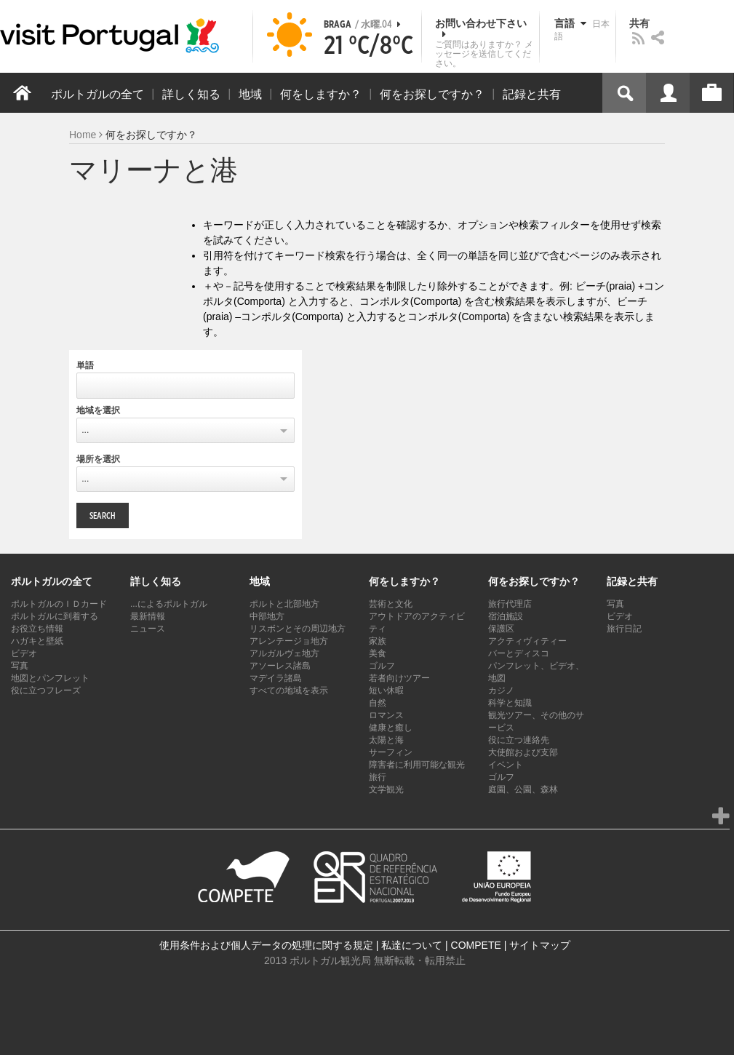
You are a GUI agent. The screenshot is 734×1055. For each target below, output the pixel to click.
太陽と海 (386, 740)
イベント (505, 765)
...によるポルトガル (168, 604)
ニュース (147, 629)
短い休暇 (386, 690)
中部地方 (267, 616)
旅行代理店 (510, 604)
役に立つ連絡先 (518, 740)
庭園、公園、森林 (523, 789)
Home (82, 134)
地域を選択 (98, 410)
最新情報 (147, 616)
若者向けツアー (399, 678)
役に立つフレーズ (46, 690)
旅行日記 (624, 629)
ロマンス (386, 715)
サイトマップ (539, 945)
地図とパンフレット (50, 678)
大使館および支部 (523, 752)
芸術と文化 (390, 604)
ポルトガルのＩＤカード (59, 604)
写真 (19, 666)
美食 (377, 653)
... (85, 430)
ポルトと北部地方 (284, 604)
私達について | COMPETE (441, 945)
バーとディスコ (518, 653)
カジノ (501, 690)
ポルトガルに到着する (54, 616)
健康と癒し (390, 727)
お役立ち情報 (37, 629)
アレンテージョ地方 (289, 641)
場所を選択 (98, 459)
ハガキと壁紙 (37, 641)
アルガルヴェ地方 (284, 653)
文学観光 (386, 789)
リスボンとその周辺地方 (298, 629)
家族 (377, 641)
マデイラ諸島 (276, 678)
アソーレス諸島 (280, 666)
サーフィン (390, 752)
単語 (85, 365)
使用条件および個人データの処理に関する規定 (266, 945)
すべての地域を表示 (289, 690)
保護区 (501, 629)
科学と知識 (510, 703)
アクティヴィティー (527, 641)
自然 (377, 703)
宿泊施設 (505, 616)
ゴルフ (382, 666)
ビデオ (24, 653)
